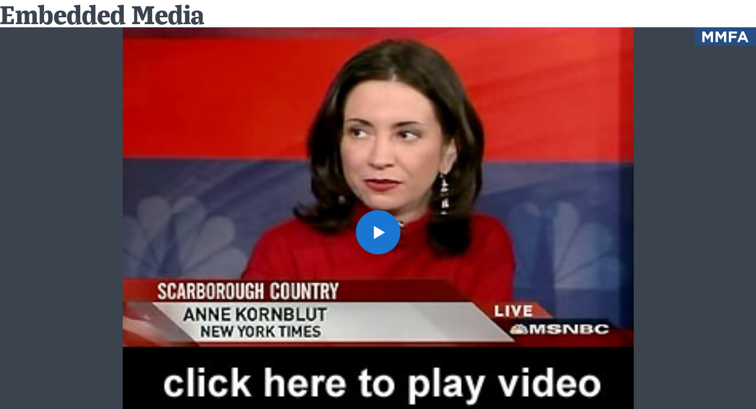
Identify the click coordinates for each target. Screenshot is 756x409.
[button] (378, 232)
